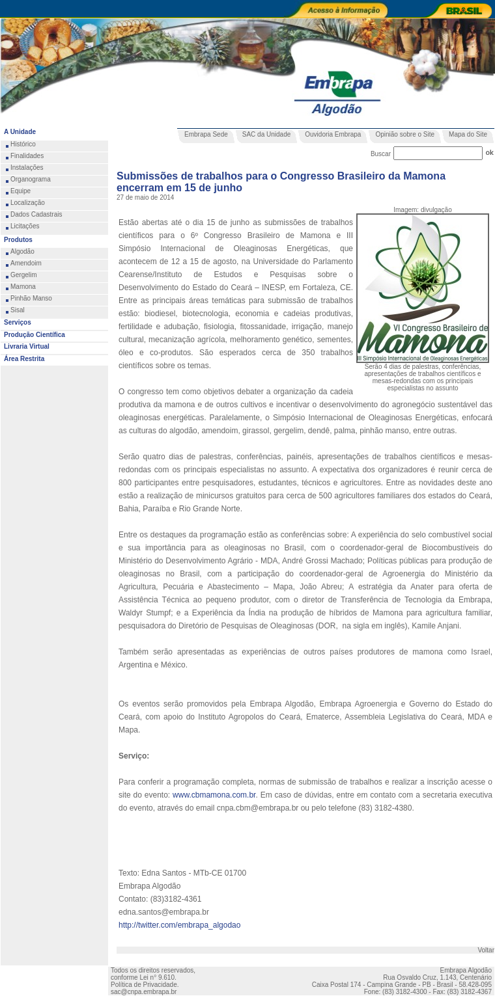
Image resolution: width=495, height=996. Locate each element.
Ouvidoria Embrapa (333, 134)
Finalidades (27, 155)
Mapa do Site (468, 134)
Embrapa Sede (206, 134)
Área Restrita (24, 358)
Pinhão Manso (31, 298)
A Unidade (20, 131)
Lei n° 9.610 (157, 977)
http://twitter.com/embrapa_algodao (179, 925)
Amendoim (26, 263)
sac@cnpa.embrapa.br (144, 991)
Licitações (24, 226)
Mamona (23, 286)
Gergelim (23, 274)
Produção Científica (34, 334)
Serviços (17, 322)
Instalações (27, 167)
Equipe (20, 191)
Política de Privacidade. (145, 984)
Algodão (22, 251)
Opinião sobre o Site (404, 134)
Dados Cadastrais (36, 214)
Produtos (18, 239)
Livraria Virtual (27, 346)
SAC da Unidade (266, 134)
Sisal (17, 310)
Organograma (30, 179)
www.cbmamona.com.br (214, 795)
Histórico (23, 144)
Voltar (485, 950)
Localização (27, 202)
